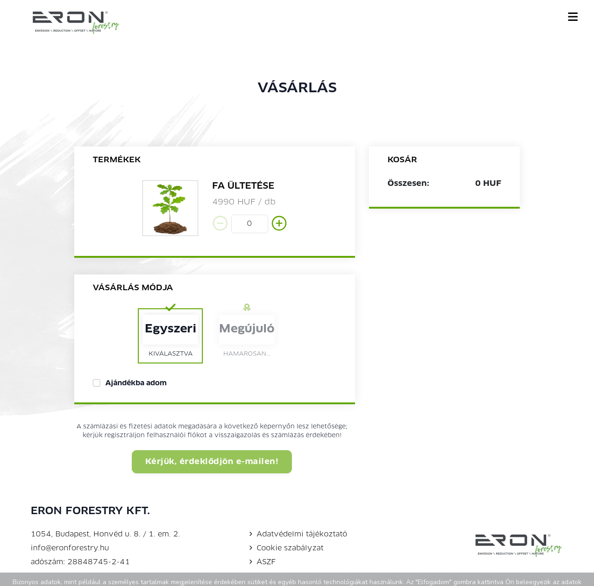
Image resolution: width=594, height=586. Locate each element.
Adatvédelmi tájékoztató (297, 534)
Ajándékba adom (136, 383)
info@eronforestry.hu (70, 548)
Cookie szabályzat (285, 548)
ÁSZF (261, 562)
